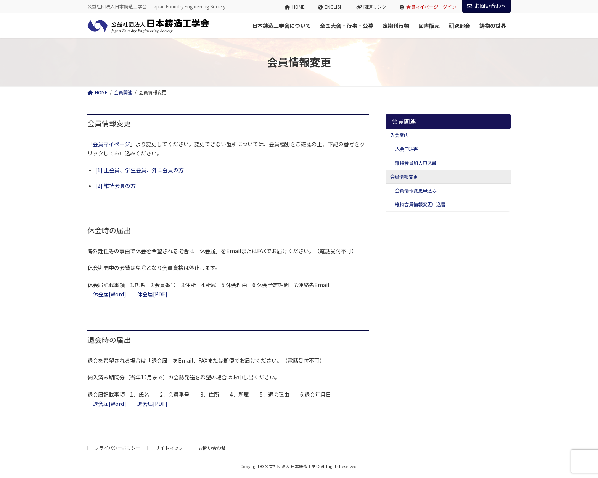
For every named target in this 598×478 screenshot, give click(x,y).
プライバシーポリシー (117, 447)
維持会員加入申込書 (415, 163)
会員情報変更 (404, 176)
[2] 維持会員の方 (115, 185)
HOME (295, 6)
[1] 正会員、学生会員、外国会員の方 (139, 170)
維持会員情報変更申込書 (420, 204)
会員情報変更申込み (415, 190)
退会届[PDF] (152, 403)
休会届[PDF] (152, 294)
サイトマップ (169, 447)
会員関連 (404, 121)
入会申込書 (406, 148)
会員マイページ (111, 144)
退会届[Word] (109, 403)
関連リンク (371, 6)
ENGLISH (330, 6)
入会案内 (399, 135)
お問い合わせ (486, 6)
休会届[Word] (109, 294)
